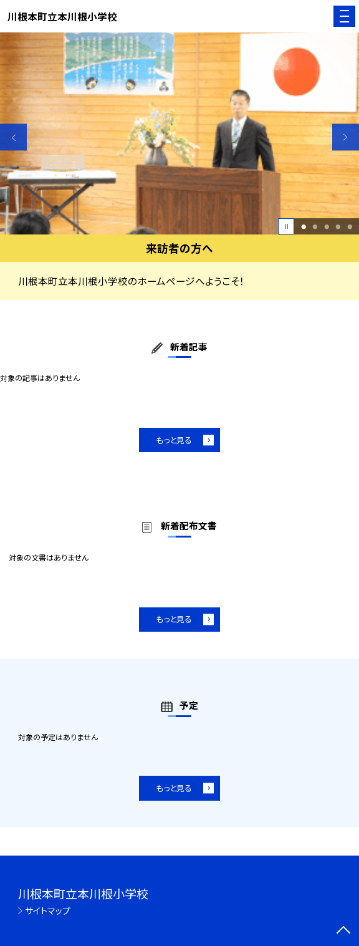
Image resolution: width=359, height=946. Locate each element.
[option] (179, 133)
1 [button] (303, 226)
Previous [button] (13, 136)
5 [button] (349, 226)
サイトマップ (47, 910)
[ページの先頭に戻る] (343, 931)
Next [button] (345, 136)
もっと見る (174, 440)
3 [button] (326, 226)
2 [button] (315, 226)
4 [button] (338, 226)
